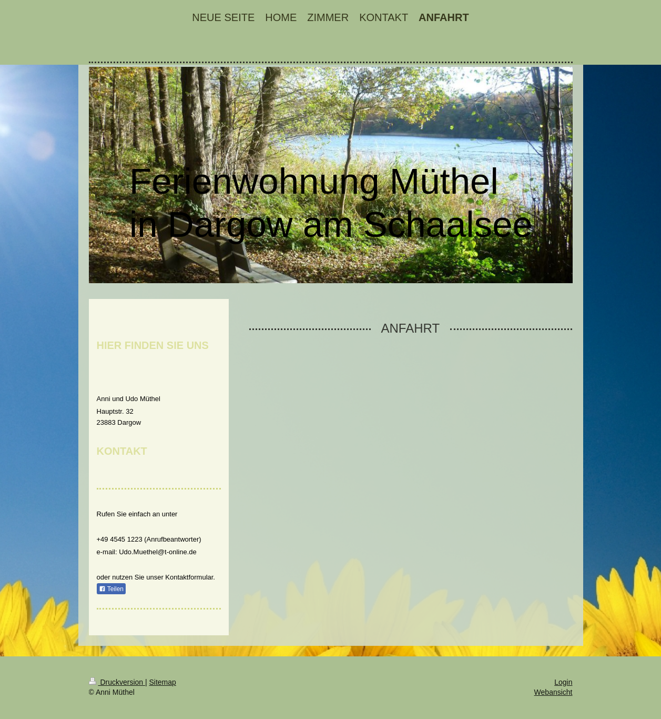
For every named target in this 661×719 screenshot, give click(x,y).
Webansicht (553, 692)
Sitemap (162, 682)
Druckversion (117, 682)
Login (563, 682)
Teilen (111, 589)
